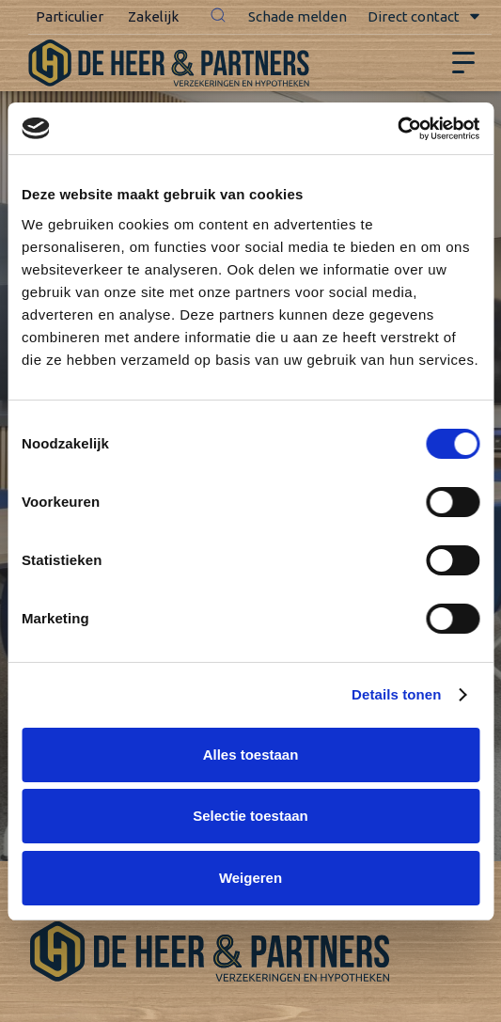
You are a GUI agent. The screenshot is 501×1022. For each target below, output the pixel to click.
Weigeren (250, 878)
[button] (218, 17)
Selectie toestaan (250, 816)
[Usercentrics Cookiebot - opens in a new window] (397, 129)
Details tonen (396, 694)
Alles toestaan (251, 755)
